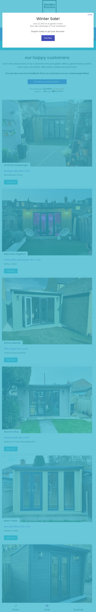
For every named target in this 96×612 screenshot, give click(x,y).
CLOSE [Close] (90, 15)
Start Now (48, 38)
